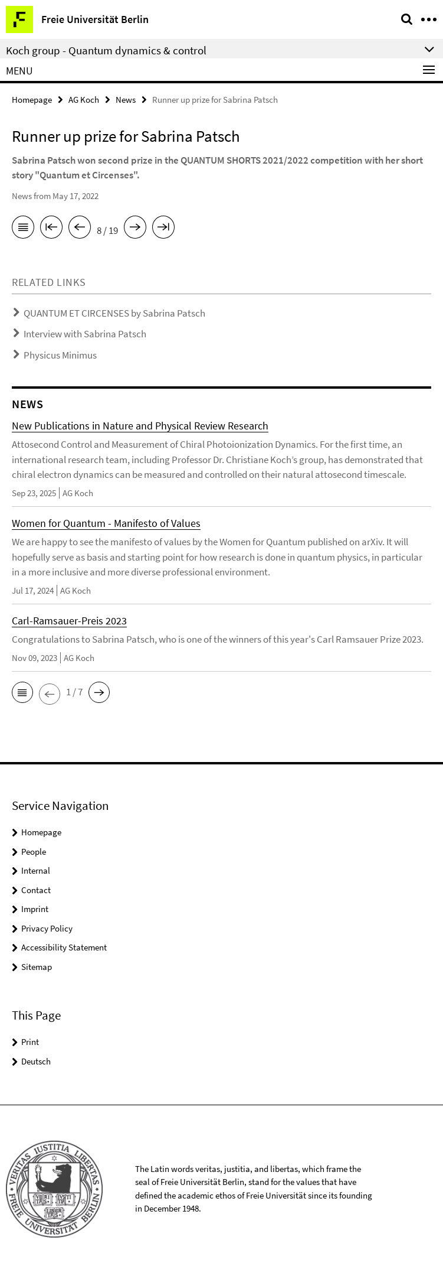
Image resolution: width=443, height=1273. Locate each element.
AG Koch (83, 99)
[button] (22, 692)
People (33, 851)
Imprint (34, 908)
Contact (36, 890)
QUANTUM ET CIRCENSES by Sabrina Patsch (114, 313)
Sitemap (36, 966)
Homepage (32, 99)
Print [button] (30, 1041)
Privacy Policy (47, 928)
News (126, 99)
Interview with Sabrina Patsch (85, 333)
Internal (35, 870)
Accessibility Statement (64, 947)
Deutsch (36, 1061)
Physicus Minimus (60, 355)
